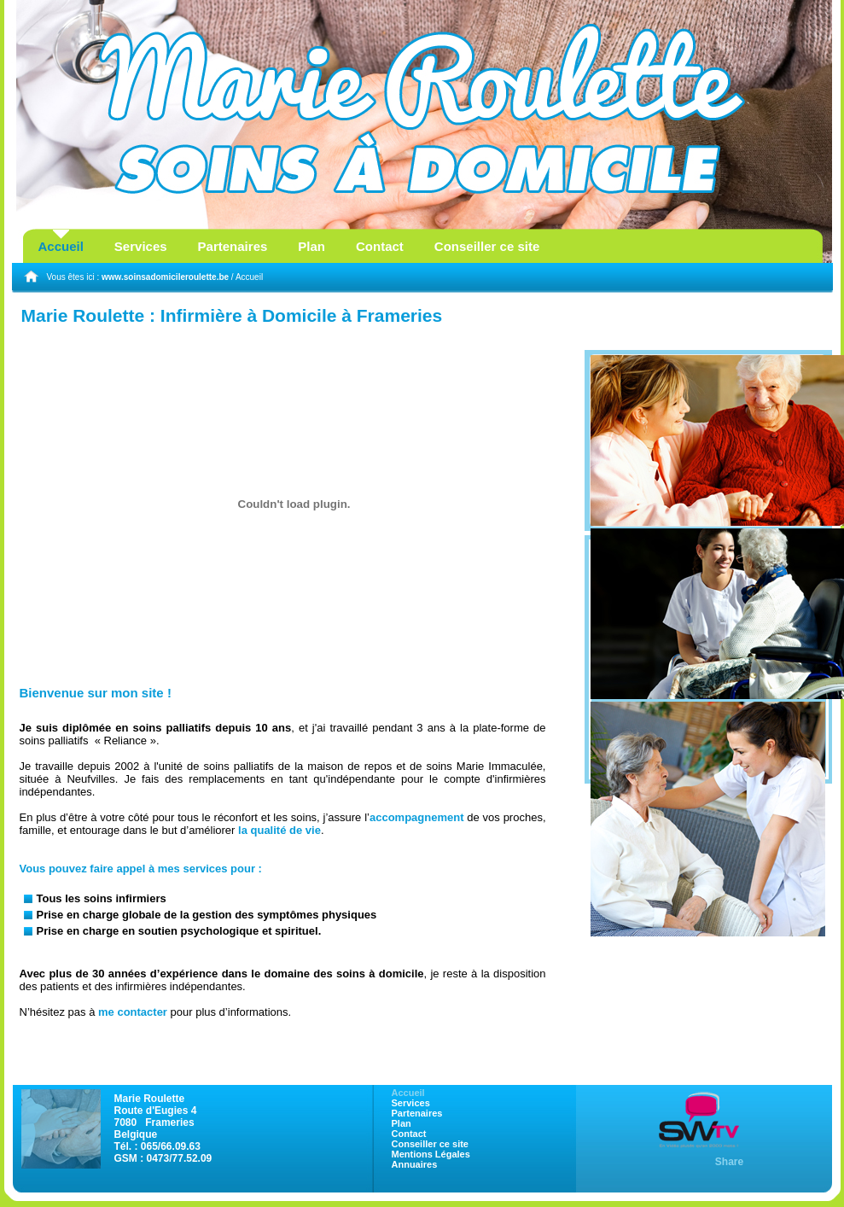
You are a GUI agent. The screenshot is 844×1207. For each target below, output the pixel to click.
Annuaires (415, 1164)
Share (729, 1162)
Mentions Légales (431, 1154)
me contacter (132, 1012)
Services (140, 246)
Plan (311, 246)
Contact (380, 246)
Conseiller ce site (486, 246)
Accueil (61, 246)
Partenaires (233, 246)
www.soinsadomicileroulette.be (165, 277)
